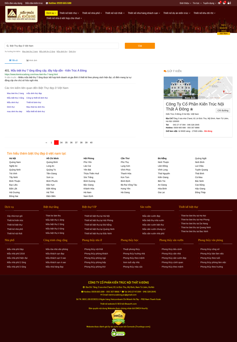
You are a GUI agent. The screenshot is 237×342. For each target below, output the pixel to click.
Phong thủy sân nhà (171, 253)
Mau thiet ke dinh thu (35, 107)
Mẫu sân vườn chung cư (154, 229)
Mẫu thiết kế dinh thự (35, 111)
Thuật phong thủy (131, 249)
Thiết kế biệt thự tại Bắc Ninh (98, 233)
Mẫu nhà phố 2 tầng (16, 262)
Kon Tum (125, 177)
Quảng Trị (51, 170)
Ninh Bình (199, 162)
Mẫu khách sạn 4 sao (56, 262)
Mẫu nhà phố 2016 (16, 253)
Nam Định (88, 196)
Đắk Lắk (13, 188)
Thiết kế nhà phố (15, 229)
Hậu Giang (200, 188)
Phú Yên (88, 162)
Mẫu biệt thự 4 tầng (55, 233)
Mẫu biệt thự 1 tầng (55, 220)
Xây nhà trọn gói (14, 216)
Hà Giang (125, 192)
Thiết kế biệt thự (14, 225)
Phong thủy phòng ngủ (95, 258)
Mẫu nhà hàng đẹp (54, 267)
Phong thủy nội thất (93, 249)
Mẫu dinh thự (62, 51)
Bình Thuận (14, 181)
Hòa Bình (162, 188)
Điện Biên (51, 196)
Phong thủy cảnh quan (172, 262)
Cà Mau (199, 177)
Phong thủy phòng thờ (94, 267)
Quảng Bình (52, 162)
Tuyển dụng (208, 3)
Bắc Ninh (199, 181)
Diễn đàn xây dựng (13, 3)
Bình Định (125, 181)
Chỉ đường (223, 110)
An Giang (162, 185)
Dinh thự (72, 51)
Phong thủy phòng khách (96, 253)
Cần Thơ (125, 158)
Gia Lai (161, 192)
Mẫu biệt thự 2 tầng (47, 51)
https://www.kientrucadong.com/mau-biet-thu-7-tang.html (31, 74)
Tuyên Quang (201, 170)
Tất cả (13, 60)
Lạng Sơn (125, 166)
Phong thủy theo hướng (211, 267)
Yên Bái (87, 170)
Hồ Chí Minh (52, 158)
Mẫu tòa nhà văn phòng (57, 249)
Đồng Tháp (200, 192)
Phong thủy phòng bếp (95, 262)
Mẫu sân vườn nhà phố (153, 233)
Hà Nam (87, 192)
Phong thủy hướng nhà (134, 253)
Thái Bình (199, 173)
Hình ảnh (31, 60)
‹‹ (46, 142)
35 (66, 142)
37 (76, 142)
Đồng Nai (13, 196)
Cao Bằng (200, 185)
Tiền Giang (51, 173)
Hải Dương (14, 192)
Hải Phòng (89, 158)
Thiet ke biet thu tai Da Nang (194, 223)
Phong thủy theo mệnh (133, 258)
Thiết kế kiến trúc (15, 220)
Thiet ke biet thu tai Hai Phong (195, 219)
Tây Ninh (13, 177)
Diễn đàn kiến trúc (34, 3)
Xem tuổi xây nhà (131, 262)
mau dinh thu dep (14, 111)
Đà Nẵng (162, 158)
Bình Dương (89, 181)
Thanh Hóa (126, 173)
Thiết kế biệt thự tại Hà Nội (97, 216)
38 (81, 142)
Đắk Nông (51, 188)
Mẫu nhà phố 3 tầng (16, 267)
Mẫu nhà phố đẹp (15, 249)
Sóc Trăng (88, 177)
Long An (50, 166)
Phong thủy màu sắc (133, 267)
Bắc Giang (89, 185)
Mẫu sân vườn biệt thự (153, 225)
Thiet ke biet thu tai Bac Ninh (194, 231)
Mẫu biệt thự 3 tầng (55, 228)
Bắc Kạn (50, 185)
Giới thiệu (184, 3)
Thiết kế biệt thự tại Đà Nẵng (98, 225)
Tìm (140, 46)
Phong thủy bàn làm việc (212, 253)
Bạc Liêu (13, 185)
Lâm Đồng (163, 166)
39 (86, 142)
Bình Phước (52, 181)
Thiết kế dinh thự (33, 102)
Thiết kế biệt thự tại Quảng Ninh (99, 229)
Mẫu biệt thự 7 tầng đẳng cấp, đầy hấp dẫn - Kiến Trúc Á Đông (49, 70)
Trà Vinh (13, 173)
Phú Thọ (125, 162)
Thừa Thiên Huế (91, 173)
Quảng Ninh (15, 170)
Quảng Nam (15, 162)
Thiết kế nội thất (14, 233)
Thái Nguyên (164, 173)
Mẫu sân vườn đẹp (151, 216)
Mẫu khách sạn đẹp (55, 253)
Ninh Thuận (163, 162)
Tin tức (196, 3)
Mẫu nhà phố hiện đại (17, 258)
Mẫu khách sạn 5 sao (56, 258)
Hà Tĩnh (50, 192)
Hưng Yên (125, 188)
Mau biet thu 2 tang (30, 51)
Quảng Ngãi (200, 158)
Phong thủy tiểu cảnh (172, 249)
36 (71, 142)
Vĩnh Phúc (126, 170)
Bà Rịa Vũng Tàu (129, 185)
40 (91, 142)
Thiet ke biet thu (53, 215)
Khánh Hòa (89, 188)
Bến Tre (161, 181)
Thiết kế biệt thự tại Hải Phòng (98, 220)
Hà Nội (12, 158)
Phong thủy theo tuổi (210, 258)
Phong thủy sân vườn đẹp (174, 258)
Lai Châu (199, 166)
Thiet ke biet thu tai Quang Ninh (196, 227)
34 (61, 142)
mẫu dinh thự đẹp (34, 93)
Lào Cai (87, 166)
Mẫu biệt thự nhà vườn (153, 220)
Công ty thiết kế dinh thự (37, 98)
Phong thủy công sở (209, 249)
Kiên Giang (163, 177)
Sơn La (49, 177)
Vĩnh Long (163, 170)
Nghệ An (13, 166)
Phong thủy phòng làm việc (213, 262)
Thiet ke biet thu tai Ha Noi (193, 215)
